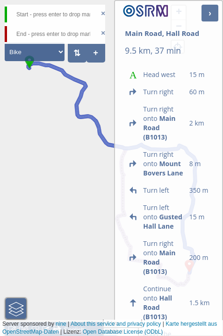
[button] (29, 69)
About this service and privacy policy (116, 324)
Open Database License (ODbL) (123, 332)
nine (61, 324)
